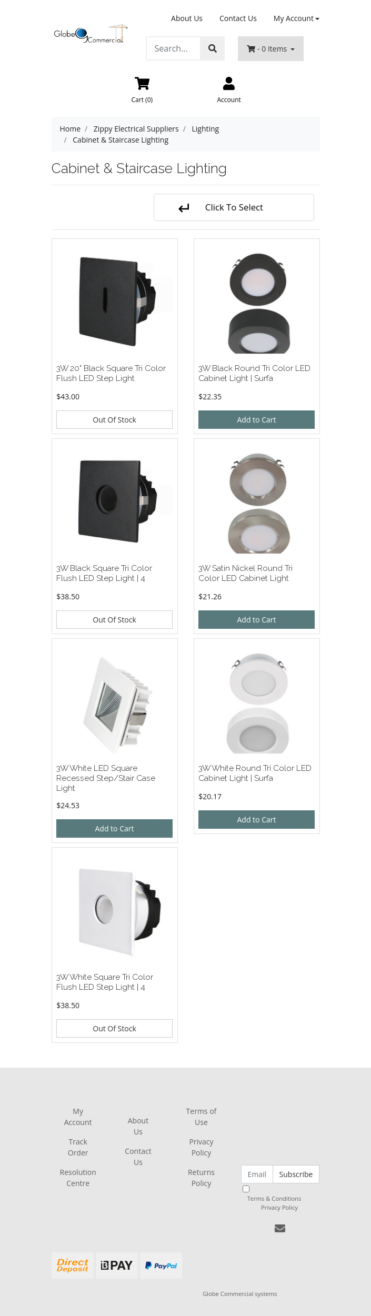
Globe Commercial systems (240, 1294)
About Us (187, 18)
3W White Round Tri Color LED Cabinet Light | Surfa (255, 773)
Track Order (78, 1147)
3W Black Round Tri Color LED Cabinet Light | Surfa (254, 373)
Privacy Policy (201, 1147)
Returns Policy (201, 1177)
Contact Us (238, 18)
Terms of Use (201, 1116)
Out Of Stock (114, 420)
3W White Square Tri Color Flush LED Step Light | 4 (104, 982)
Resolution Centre (78, 1177)
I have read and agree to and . (280, 1199)
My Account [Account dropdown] (294, 18)
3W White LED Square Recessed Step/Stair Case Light (105, 778)
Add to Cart (256, 420)
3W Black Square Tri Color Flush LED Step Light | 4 (104, 573)
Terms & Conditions (274, 1198)
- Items (267, 49)
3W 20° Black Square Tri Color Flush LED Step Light (111, 373)
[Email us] (280, 1228)
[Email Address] (257, 1174)
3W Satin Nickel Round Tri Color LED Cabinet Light (245, 573)
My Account (78, 1116)
